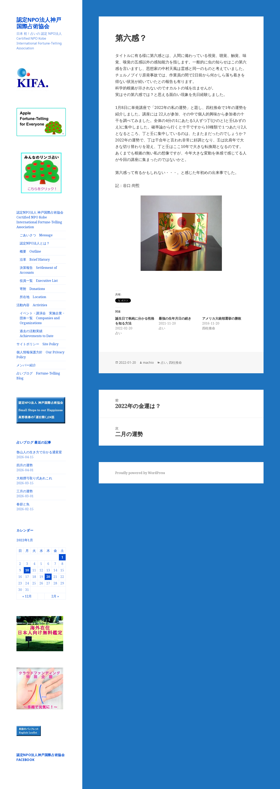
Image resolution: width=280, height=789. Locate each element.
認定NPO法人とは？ (35, 243)
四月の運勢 (24, 465)
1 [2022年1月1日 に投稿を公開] (62, 557)
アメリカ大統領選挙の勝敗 (221, 318)
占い (164, 362)
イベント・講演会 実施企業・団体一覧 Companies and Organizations (42, 318)
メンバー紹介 (26, 365)
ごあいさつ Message (36, 235)
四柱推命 (175, 362)
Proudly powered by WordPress (140, 473)
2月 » (55, 596)
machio (148, 362)
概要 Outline (30, 251)
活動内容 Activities (31, 305)
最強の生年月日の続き (175, 318)
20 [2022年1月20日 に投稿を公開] (48, 576)
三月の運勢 (24, 491)
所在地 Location (33, 297)
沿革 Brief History (35, 259)
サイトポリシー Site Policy (37, 344)
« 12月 (27, 596)
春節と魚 (22, 504)
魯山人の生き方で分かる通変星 (39, 452)
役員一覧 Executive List (39, 280)
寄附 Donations (32, 289)
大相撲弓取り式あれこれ (34, 478)
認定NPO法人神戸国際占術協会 (38, 23)
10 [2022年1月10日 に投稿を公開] (27, 570)
